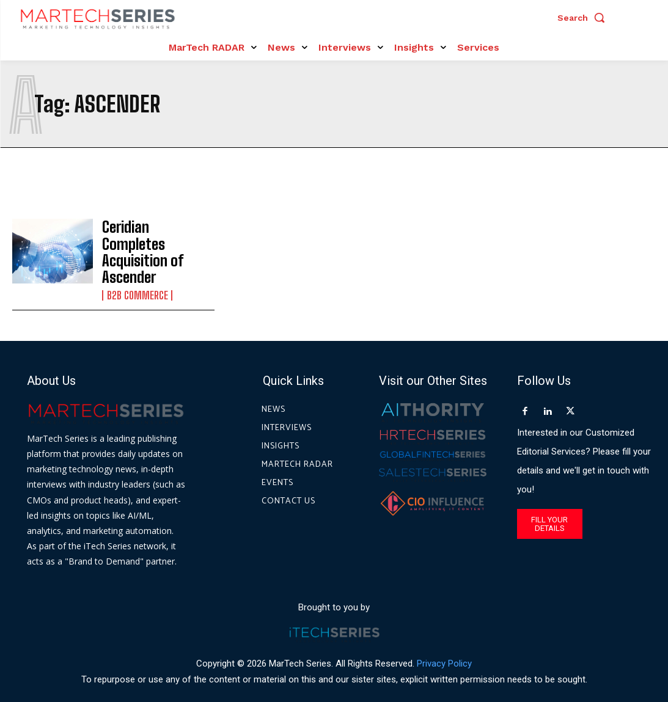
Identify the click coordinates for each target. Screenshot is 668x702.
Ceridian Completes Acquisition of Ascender (149, 244)
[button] (584, 18)
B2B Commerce (136, 274)
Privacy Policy (444, 646)
